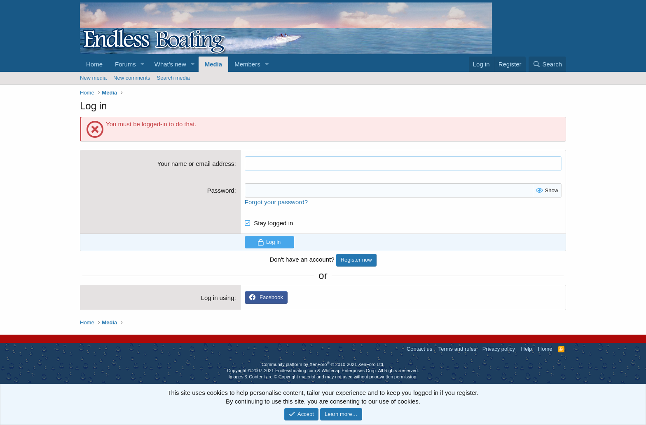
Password (220, 190)
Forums (125, 64)
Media (213, 64)
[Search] (547, 64)
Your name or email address (195, 163)
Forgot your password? (276, 201)
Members (247, 64)
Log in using (217, 297)
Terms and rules (457, 349)
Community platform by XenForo (323, 364)
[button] (142, 64)
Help (526, 349)
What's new (170, 64)
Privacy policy (498, 349)
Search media (173, 78)
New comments (131, 78)
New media (93, 78)
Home (94, 64)
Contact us (419, 349)
